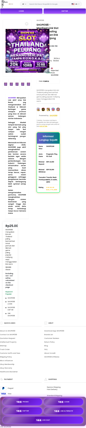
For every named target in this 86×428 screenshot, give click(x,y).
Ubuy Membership (7, 364)
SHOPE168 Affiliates (51, 357)
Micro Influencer (6, 360)
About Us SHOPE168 (7, 331)
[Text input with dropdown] (49, 4)
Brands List (48, 334)
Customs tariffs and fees (10, 353)
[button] (26, 24)
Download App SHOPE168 (54, 331)
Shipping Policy (6, 357)
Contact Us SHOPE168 (8, 334)
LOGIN (21, 11)
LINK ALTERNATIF (63, 411)
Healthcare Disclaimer (9, 372)
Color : (44, 81)
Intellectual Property (8, 342)
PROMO (22, 402)
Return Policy (49, 342)
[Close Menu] (2, 4)
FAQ (45, 349)
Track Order (5, 349)
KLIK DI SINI (43, 126)
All (23, 4)
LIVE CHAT (43, 420)
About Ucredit (49, 353)
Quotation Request (7, 338)
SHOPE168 (12, 98)
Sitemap (3, 346)
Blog (46, 346)
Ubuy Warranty (6, 368)
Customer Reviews (51, 338)
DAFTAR (65, 11)
